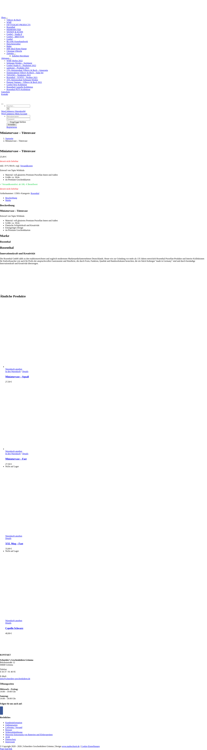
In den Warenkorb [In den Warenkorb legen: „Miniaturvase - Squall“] (13, 371)
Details (25, 371)
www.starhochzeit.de (71, 746)
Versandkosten (26, 166)
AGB (7, 737)
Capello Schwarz (14, 628)
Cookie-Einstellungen (90, 746)
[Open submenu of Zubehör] (15, 54)
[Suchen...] (18, 106)
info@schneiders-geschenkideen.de (15, 679)
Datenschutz (10, 739)
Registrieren (12, 127)
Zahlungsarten (11, 725)
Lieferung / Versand (13, 727)
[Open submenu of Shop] (7, 18)
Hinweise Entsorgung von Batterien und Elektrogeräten (29, 734)
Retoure (8, 730)
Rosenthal (35, 193)
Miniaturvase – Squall (17, 376)
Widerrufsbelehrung (13, 732)
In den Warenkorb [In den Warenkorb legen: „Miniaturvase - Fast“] (13, 454)
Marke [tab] (8, 200)
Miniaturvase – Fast (16, 458)
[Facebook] (1, 710)
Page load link (6, 749)
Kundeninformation (13, 722)
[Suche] (8, 108)
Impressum (10, 742)
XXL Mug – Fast (14, 543)
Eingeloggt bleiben (16, 122)
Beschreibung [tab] (11, 198)
